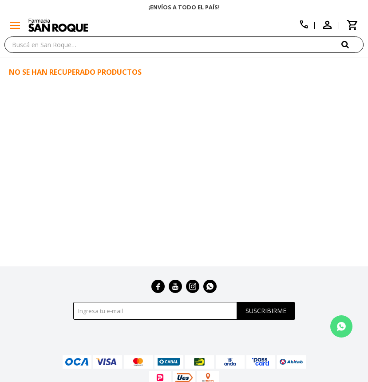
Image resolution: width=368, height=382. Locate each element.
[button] (352, 44)
